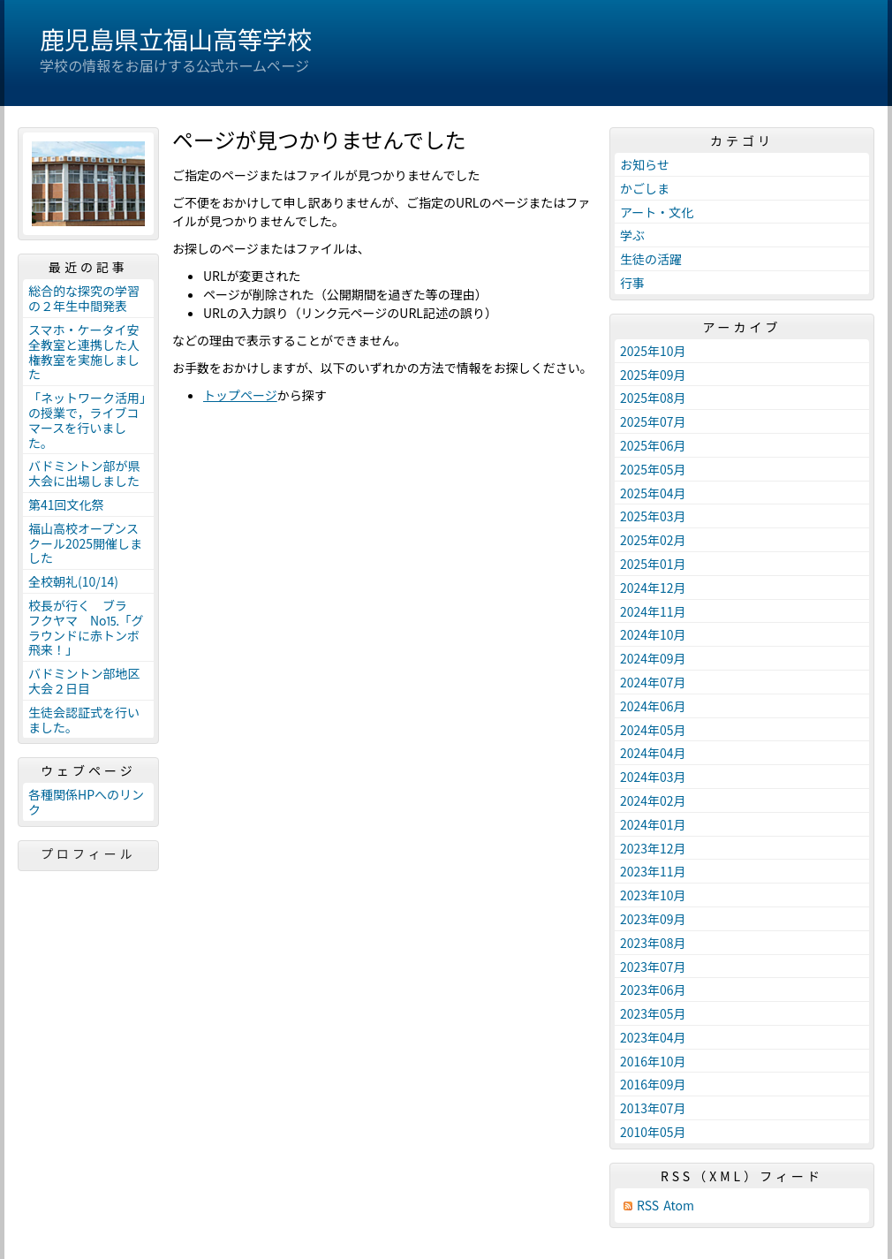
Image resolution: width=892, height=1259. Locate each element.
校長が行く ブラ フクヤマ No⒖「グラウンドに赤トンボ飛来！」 (86, 627)
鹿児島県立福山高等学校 (176, 39)
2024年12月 (653, 587)
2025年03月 (653, 516)
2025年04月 (653, 493)
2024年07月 (653, 682)
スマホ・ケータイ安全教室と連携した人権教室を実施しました (84, 352)
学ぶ (632, 235)
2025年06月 (653, 445)
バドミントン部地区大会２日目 (84, 680)
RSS (648, 1205)
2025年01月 (653, 564)
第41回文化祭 (66, 504)
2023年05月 (653, 1013)
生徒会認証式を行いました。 (84, 719)
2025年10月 (653, 351)
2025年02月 (653, 540)
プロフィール (88, 853)
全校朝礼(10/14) (73, 581)
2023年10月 (653, 895)
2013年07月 (653, 1108)
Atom (678, 1205)
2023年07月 (653, 966)
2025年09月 (653, 374)
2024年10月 (653, 634)
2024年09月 (653, 658)
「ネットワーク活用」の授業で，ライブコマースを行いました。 (87, 420)
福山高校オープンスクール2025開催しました (85, 543)
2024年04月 (653, 753)
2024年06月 (653, 706)
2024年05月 (653, 730)
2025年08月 (653, 397)
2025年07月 (653, 421)
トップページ (240, 395)
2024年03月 (653, 776)
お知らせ (644, 164)
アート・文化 (656, 212)
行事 (632, 283)
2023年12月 (653, 848)
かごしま (644, 188)
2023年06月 (653, 989)
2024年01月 (653, 824)
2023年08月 (653, 943)
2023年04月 (653, 1037)
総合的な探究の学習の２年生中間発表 (84, 298)
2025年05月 (653, 469)
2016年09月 (653, 1084)
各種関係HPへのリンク (86, 801)
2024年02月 (653, 800)
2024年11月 (653, 611)
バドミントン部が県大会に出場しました (84, 473)
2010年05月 (653, 1132)
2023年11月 (653, 871)
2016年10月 (653, 1061)
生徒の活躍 (651, 259)
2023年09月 (653, 919)
